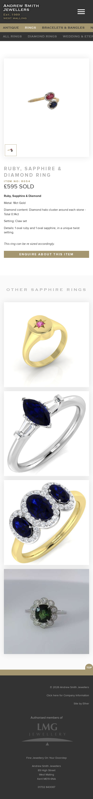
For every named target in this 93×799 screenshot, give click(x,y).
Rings (30, 27)
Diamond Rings (42, 36)
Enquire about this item (46, 254)
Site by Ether (81, 703)
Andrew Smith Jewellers (21, 12)
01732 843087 (46, 787)
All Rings (12, 36)
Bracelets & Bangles (63, 27)
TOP (89, 667)
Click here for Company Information (68, 695)
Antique (11, 27)
